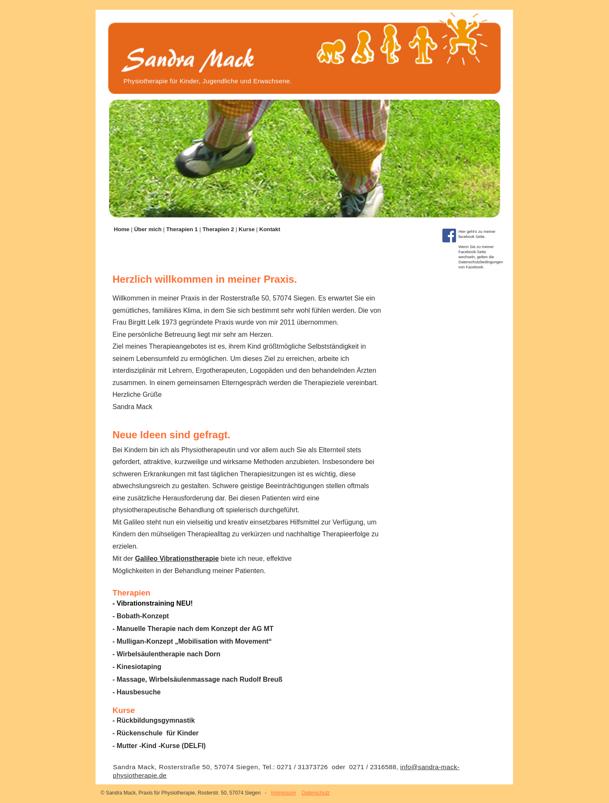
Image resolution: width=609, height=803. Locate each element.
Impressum (283, 793)
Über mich (148, 229)
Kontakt (269, 229)
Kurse (247, 229)
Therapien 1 (183, 229)
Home (122, 229)
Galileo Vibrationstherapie (177, 558)
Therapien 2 (219, 229)
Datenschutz (316, 793)
